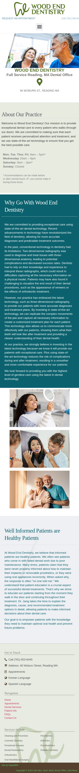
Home (7, 700)
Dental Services (12, 707)
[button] (39, 27)
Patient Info (10, 710)
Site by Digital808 (9, 765)
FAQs (7, 714)
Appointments (11, 703)
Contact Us (10, 718)
